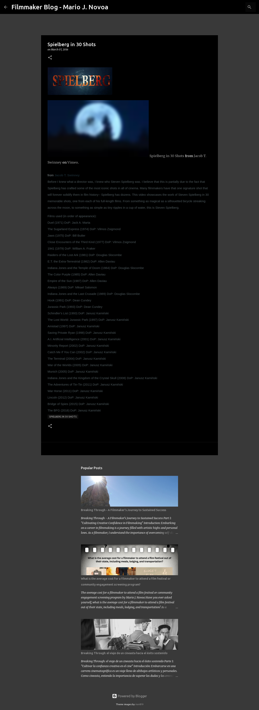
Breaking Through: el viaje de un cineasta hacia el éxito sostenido (124, 653)
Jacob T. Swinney (67, 175)
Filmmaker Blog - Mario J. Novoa (59, 7)
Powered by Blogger (129, 696)
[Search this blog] (234, 7)
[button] (50, 58)
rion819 (139, 704)
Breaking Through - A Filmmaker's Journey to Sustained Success (123, 510)
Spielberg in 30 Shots (167, 156)
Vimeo (72, 162)
